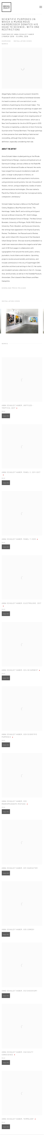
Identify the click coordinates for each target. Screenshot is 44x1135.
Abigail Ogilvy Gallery (6, 7)
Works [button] (5, 44)
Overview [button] (6, 41)
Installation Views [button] (23, 41)
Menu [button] (40, 7)
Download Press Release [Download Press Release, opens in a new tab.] (14, 288)
